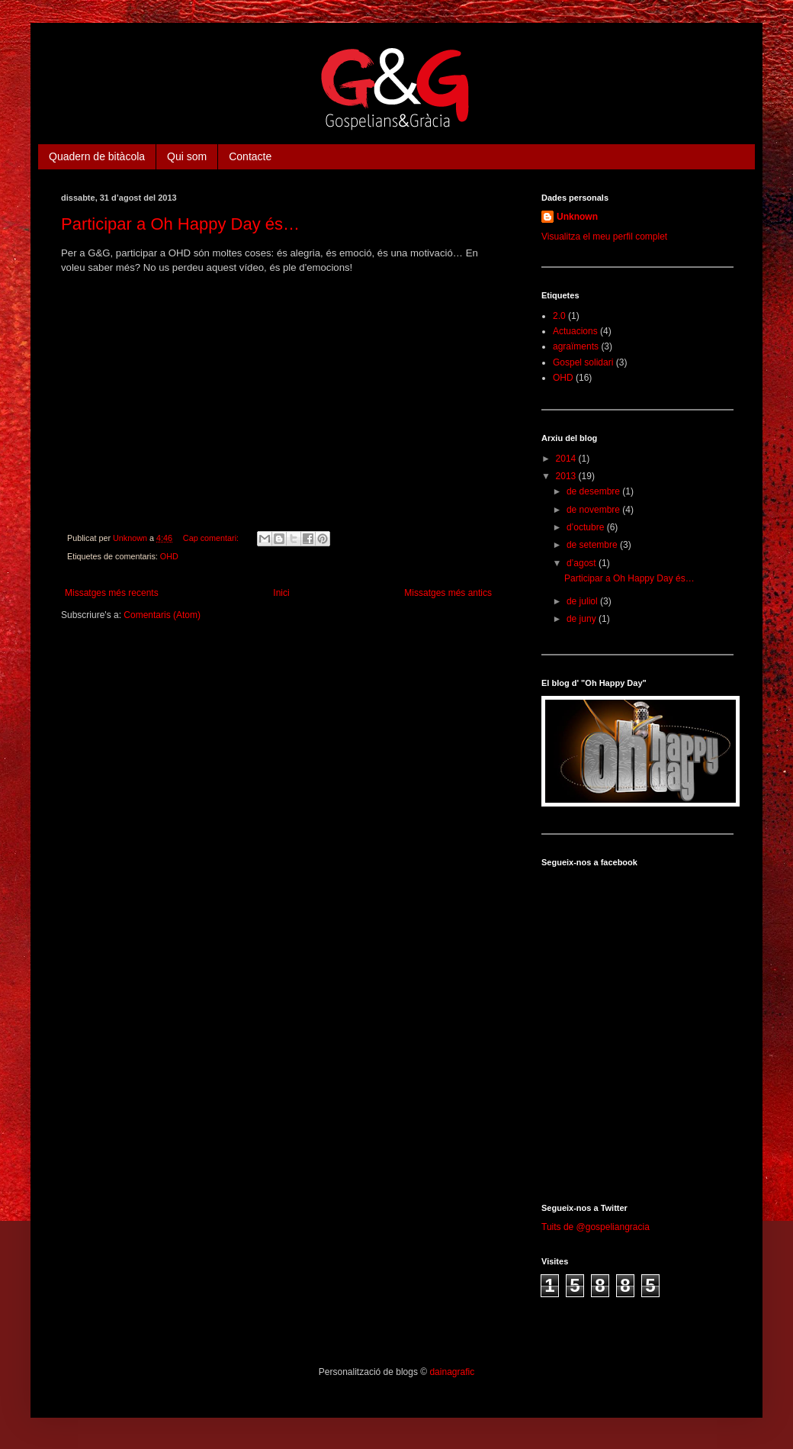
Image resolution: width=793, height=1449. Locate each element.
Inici (281, 593)
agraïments (576, 346)
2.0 (559, 316)
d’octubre (587, 527)
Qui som (187, 156)
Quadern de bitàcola (97, 156)
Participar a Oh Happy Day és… (180, 223)
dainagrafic (451, 1372)
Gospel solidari (583, 362)
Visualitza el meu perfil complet (604, 236)
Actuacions (575, 331)
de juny (583, 618)
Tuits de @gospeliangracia (595, 1227)
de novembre (594, 509)
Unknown (577, 216)
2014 (567, 458)
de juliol (583, 601)
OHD (169, 556)
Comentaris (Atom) (162, 615)
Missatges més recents (112, 593)
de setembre (593, 544)
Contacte (250, 156)
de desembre (594, 491)
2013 (567, 476)
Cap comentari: (212, 538)
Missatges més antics (448, 593)
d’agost (583, 563)
